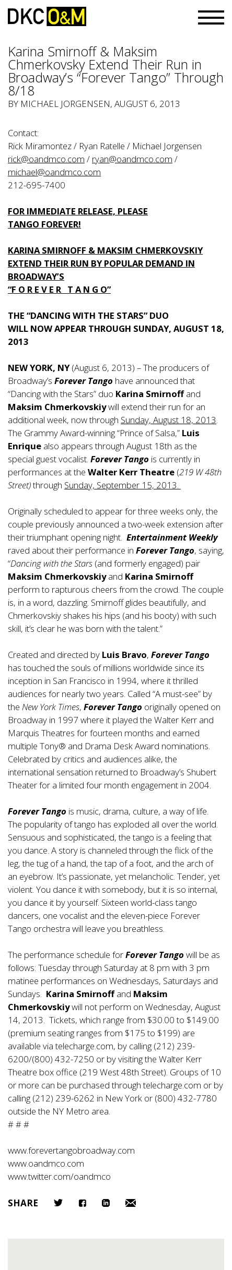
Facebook (82, 1203)
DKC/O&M (47, 16)
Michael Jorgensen (65, 104)
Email (130, 1203)
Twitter (58, 1202)
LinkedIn (106, 1203)
